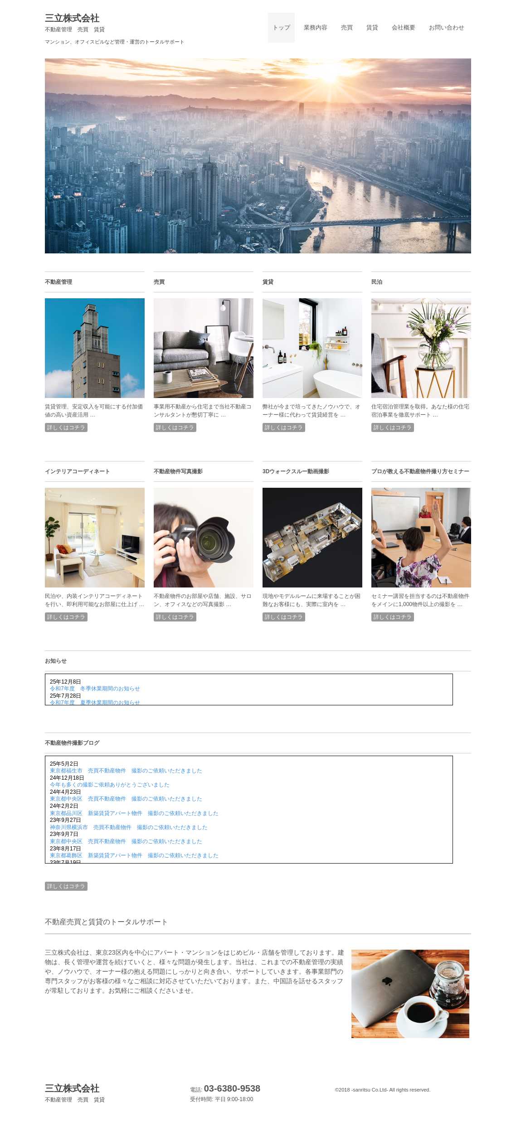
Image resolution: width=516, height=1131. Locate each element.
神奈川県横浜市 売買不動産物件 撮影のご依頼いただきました (129, 827)
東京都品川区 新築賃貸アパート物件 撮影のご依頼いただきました (134, 813)
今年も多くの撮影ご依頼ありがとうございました (110, 785)
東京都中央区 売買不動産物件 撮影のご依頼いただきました (126, 799)
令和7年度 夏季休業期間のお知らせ (95, 702)
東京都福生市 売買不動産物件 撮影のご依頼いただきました (126, 770)
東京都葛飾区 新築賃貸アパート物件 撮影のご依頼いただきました (134, 855)
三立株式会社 (75, 23)
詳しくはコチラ (66, 427)
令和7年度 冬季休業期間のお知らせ (95, 688)
